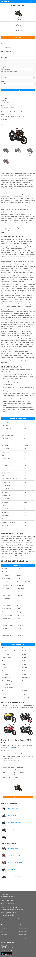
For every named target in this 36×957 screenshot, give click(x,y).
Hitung (18, 90)
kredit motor (11, 747)
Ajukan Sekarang (18, 37)
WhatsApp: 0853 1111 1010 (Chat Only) (10, 918)
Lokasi (2, 81)
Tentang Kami (4, 928)
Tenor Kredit (4, 75)
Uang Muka (3, 67)
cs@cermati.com (10, 903)
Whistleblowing (22, 938)
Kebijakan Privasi (23, 931)
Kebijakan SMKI (22, 934)
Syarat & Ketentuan (23, 928)
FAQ (2, 931)
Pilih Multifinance (5, 63)
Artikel (2, 938)
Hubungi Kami (4, 934)
